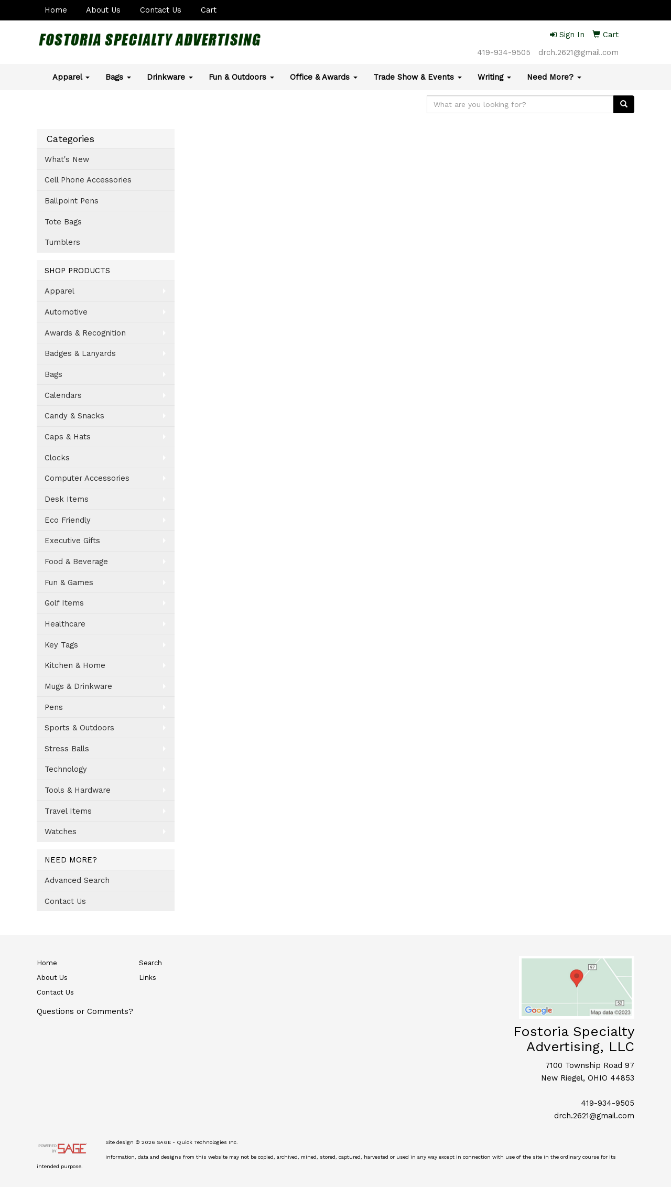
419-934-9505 (504, 52)
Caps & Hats (68, 436)
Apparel (71, 77)
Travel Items (68, 811)
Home (56, 10)
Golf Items (64, 603)
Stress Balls (67, 748)
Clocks (57, 457)
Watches (61, 831)
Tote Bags (63, 221)
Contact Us (160, 10)
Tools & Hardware (78, 790)
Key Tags (61, 645)
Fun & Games (69, 582)
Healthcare (65, 624)
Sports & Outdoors (79, 727)
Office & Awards (324, 77)
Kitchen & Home (75, 665)
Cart (209, 10)
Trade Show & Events (417, 77)
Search (150, 963)
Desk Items (67, 499)
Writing (494, 77)
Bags (118, 77)
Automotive (66, 312)
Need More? (554, 77)
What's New (67, 159)
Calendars (63, 395)
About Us (103, 10)
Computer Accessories (87, 478)
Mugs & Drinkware (78, 686)
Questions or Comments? (85, 1011)
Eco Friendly (68, 520)
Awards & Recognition (85, 333)
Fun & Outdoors (241, 77)
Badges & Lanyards (80, 353)
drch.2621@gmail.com (578, 52)
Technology (66, 769)
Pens (54, 707)
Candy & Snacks (74, 415)
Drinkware (170, 77)
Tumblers (62, 242)
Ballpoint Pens (72, 201)
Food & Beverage (76, 561)
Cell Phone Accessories (88, 180)
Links (147, 977)
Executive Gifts (72, 540)
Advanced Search (77, 880)
